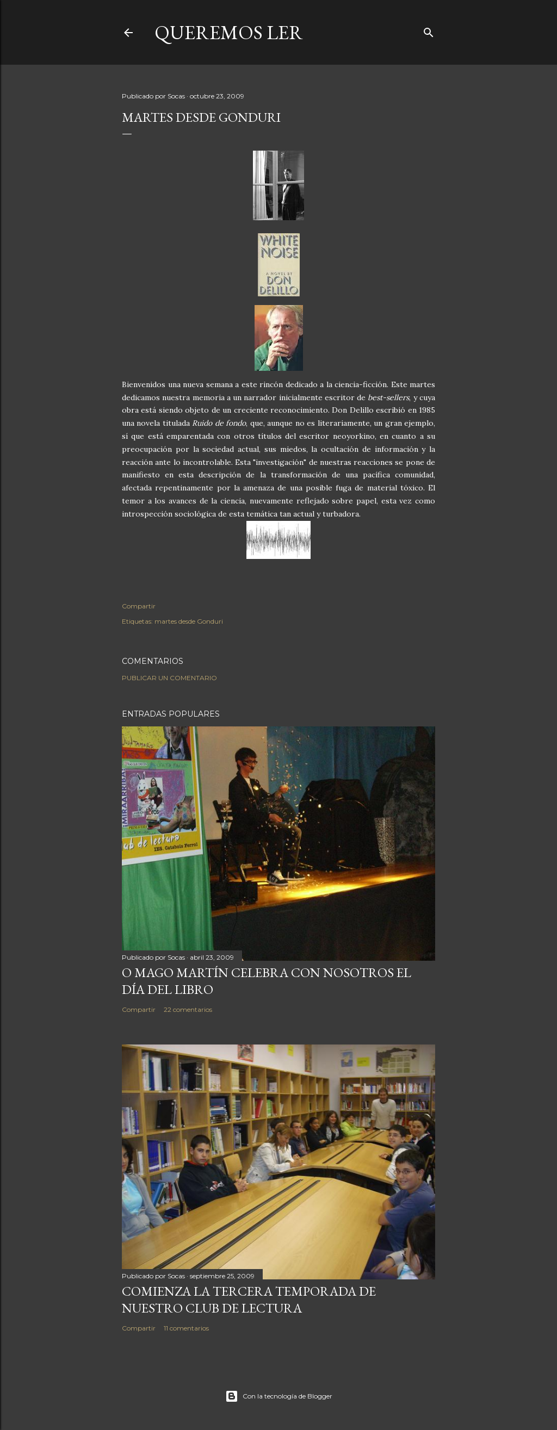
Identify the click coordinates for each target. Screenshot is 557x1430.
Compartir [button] (139, 606)
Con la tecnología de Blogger (278, 1396)
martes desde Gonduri (188, 621)
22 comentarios (188, 1009)
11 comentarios (186, 1328)
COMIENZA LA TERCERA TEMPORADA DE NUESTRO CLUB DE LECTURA (249, 1299)
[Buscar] (428, 30)
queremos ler (228, 32)
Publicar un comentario (169, 678)
